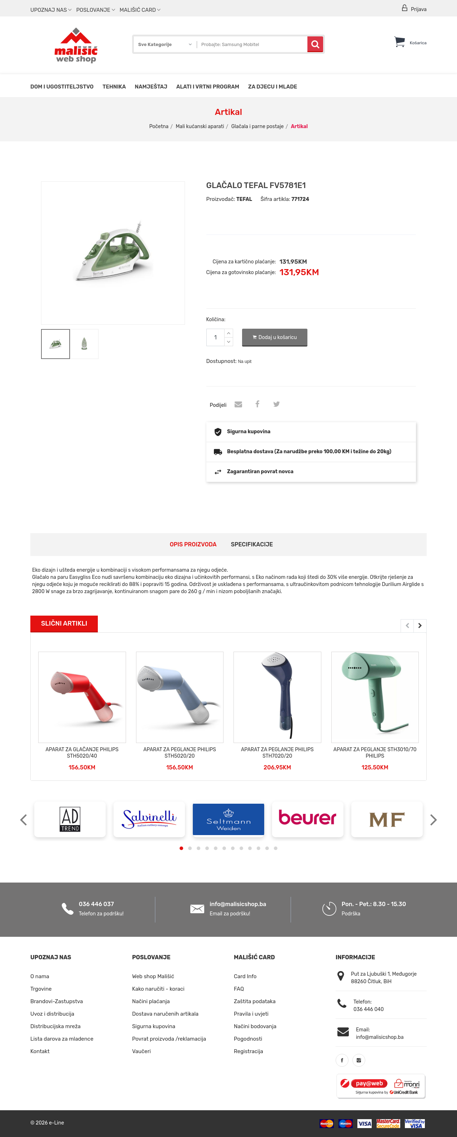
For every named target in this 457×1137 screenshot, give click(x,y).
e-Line (56, 1123)
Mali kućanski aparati (200, 126)
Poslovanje (95, 10)
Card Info (245, 976)
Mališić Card (140, 10)
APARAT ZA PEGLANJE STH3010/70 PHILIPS (375, 753)
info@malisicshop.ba (238, 904)
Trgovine (41, 989)
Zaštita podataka (255, 1001)
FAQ (239, 989)
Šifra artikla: (275, 199)
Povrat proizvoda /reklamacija (169, 1039)
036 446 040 (368, 1009)
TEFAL (244, 199)
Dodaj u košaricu (275, 338)
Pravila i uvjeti (251, 1014)
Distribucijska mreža (55, 1026)
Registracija (248, 1051)
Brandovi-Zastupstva (56, 1001)
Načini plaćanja (151, 1001)
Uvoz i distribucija (52, 1014)
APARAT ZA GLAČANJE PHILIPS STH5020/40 (82, 753)
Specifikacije (252, 544)
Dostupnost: (221, 361)
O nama (39, 976)
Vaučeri (141, 1051)
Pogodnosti (248, 1039)
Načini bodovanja (255, 1026)
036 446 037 (96, 904)
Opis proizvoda (193, 544)
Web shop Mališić (153, 976)
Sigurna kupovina (153, 1026)
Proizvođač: (220, 199)
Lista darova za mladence (62, 1039)
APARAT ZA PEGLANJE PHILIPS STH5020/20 (179, 753)
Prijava (414, 8)
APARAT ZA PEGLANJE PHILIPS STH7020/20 (277, 753)
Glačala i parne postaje (257, 126)
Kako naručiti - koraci (158, 989)
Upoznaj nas (50, 10)
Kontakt (40, 1051)
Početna (159, 126)
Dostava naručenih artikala (165, 1014)
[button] (181, 848)
